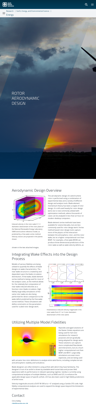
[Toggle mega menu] (92, 4)
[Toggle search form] (86, 4)
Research (10, 11)
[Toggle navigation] (4, 13)
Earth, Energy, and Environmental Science (33, 11)
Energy (10, 14)
